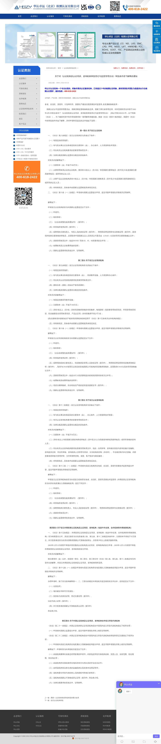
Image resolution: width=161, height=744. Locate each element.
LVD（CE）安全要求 (22, 149)
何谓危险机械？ (20, 135)
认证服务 (50, 16)
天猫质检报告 (85, 726)
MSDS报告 (106, 722)
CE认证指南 (24, 130)
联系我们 (61, 21)
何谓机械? (18, 142)
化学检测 (101, 16)
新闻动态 (117, 16)
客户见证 (45, 21)
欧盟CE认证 (19, 145)
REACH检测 (107, 729)
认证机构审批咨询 (25, 21)
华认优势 (16, 729)
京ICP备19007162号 (68, 736)
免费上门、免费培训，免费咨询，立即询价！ (129, 68)
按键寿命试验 (63, 726)
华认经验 (16, 722)
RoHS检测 (106, 726)
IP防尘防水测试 (63, 722)
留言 (28, 119)
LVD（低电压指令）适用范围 (25, 155)
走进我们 (34, 16)
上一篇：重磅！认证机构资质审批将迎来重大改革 (62, 698)
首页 (19, 16)
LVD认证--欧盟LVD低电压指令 (25, 159)
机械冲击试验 (63, 729)
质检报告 (84, 16)
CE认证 (38, 722)
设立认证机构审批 (57, 700)
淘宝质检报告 (85, 722)
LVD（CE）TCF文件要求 (23, 152)
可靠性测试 (67, 16)
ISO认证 (39, 726)
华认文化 (16, 726)
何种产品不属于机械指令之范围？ (26, 139)
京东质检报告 (85, 729)
